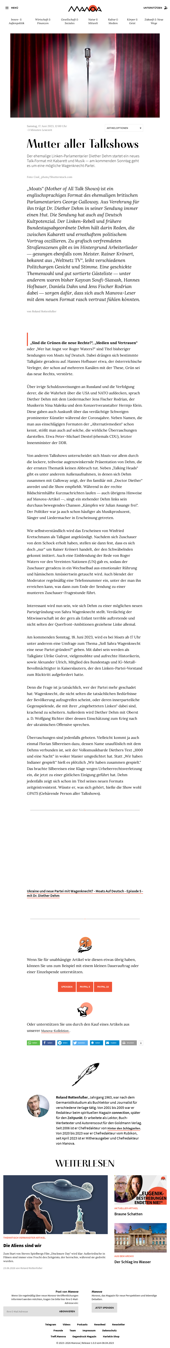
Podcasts (82, 1324)
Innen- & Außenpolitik (16, 21)
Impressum (89, 1330)
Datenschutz (109, 1330)
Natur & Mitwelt (93, 21)
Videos (66, 1324)
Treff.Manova (58, 1336)
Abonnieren (67, 1311)
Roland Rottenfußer (44, 311)
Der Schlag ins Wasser (132, 1261)
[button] (33, 1042)
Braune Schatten (128, 1213)
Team (73, 1330)
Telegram (50, 1324)
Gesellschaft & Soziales (69, 21)
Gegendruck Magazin (84, 1336)
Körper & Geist (132, 21)
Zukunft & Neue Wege (154, 21)
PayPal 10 (103, 986)
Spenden (67, 986)
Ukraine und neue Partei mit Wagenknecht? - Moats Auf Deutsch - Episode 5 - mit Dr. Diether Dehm (85, 893)
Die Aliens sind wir (22, 1245)
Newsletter (118, 1324)
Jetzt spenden (104, 1307)
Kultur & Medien (113, 21)
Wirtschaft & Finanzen (43, 21)
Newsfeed (99, 1324)
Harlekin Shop (111, 1336)
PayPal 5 (85, 986)
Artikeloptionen (124, 128)
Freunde (58, 1330)
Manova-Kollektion (58, 1030)
